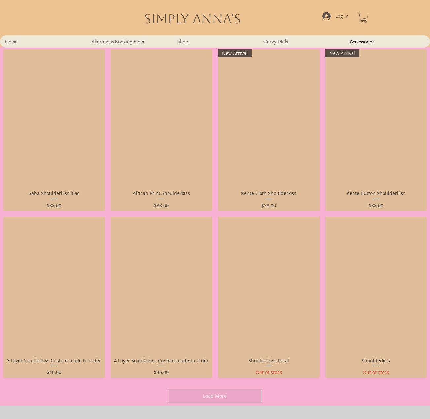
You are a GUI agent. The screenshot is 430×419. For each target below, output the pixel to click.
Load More (215, 396)
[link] (363, 17)
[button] (301, 41)
